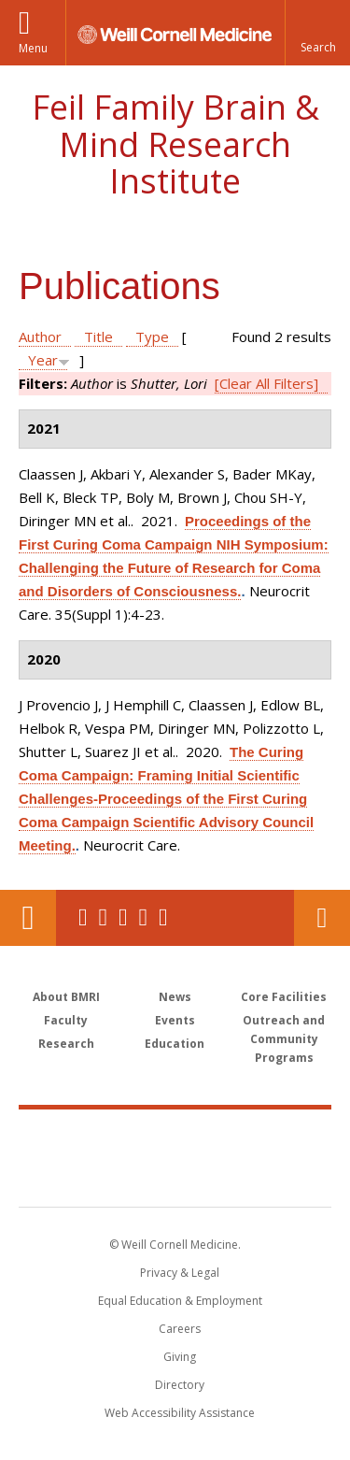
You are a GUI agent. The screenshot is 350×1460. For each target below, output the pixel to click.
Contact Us (322, 918)
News (175, 997)
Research (66, 1044)
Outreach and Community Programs (284, 1039)
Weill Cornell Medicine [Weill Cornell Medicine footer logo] (175, 1137)
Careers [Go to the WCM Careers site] (180, 1329)
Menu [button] (33, 48)
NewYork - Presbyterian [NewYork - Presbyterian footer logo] (175, 1177)
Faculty (66, 1020)
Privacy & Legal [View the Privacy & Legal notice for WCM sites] (179, 1273)
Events (175, 1020)
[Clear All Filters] (266, 383)
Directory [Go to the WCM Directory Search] (179, 1385)
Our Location (28, 918)
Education (174, 1044)
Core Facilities (284, 997)
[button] (317, 32)
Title (98, 336)
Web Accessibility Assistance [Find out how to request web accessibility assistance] (180, 1413)
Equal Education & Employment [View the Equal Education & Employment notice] (180, 1301)
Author (40, 336)
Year (43, 360)
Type (152, 336)
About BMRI (66, 997)
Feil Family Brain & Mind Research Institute (175, 144)
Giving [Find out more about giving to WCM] (179, 1357)
